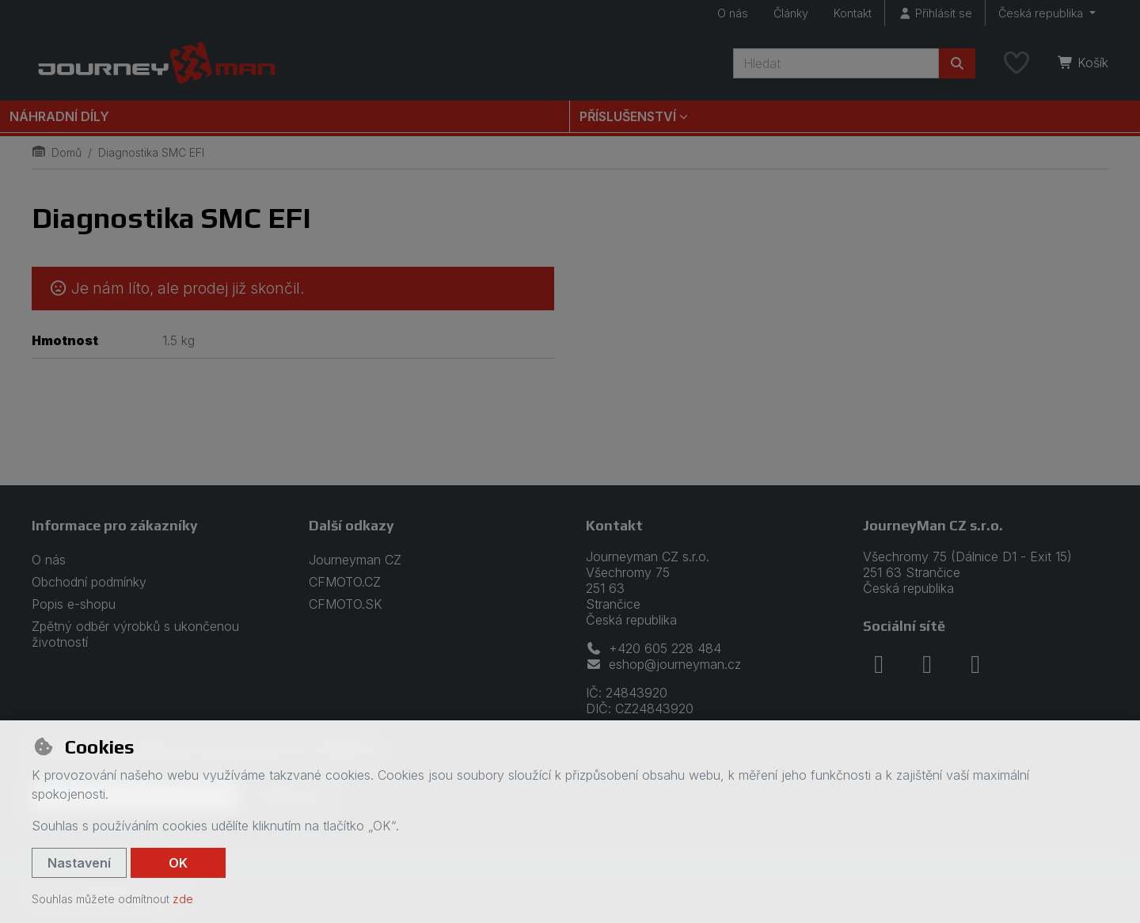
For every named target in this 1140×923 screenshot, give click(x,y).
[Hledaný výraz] (836, 63)
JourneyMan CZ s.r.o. (933, 525)
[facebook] (879, 664)
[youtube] (975, 664)
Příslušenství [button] (628, 116)
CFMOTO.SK (345, 604)
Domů (57, 152)
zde (183, 899)
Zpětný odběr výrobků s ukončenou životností (135, 634)
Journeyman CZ (355, 560)
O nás (732, 13)
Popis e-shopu (74, 604)
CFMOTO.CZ (345, 582)
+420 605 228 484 (653, 648)
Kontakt (853, 13)
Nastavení (79, 863)
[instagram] (927, 664)
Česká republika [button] (1042, 13)
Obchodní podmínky (89, 582)
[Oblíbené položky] (1016, 63)
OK (178, 863)
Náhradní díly (59, 116)
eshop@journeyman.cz (663, 664)
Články (790, 13)
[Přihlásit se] (935, 13)
